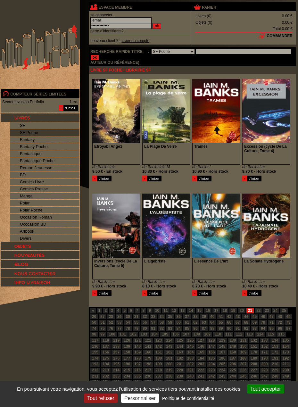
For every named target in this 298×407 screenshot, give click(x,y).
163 (180, 352)
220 (180, 370)
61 (187, 322)
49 (288, 316)
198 (148, 364)
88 (212, 328)
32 (145, 316)
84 (179, 328)
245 (243, 376)
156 (106, 352)
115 (271, 334)
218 (158, 370)
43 (238, 316)
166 (211, 352)
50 (94, 322)
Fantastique (31, 153)
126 (190, 340)
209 (264, 364)
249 (286, 376)
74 (94, 328)
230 (286, 370)
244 (232, 376)
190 (264, 358)
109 (207, 334)
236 (148, 376)
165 (201, 352)
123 (158, 340)
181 (169, 358)
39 (204, 316)
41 (221, 316)
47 (271, 316)
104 (154, 334)
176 (116, 358)
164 (190, 352)
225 (232, 370)
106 (175, 334)
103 (144, 334)
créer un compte (135, 40)
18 (225, 310)
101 (123, 334)
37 (187, 316)
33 (153, 316)
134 (275, 340)
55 (136, 322)
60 (179, 322)
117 (95, 340)
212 (95, 370)
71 (271, 322)
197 (137, 364)
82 (162, 328)
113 (249, 334)
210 (275, 364)
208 (254, 364)
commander (280, 36)
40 (212, 316)
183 (190, 358)
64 (212, 322)
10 (157, 310)
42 (229, 316)
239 (180, 376)
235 (137, 376)
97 (288, 328)
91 (238, 328)
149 (232, 346)
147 (211, 346)
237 (158, 376)
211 (286, 364)
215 (127, 370)
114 (260, 334)
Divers (26, 238)
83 (170, 328)
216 (137, 370)
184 (201, 358)
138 (116, 346)
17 (216, 310)
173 (286, 352)
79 (136, 328)
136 (95, 346)
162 (169, 352)
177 (127, 358)
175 (106, 358)
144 (180, 346)
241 (201, 376)
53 (119, 322)
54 (128, 322)
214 (116, 370)
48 (280, 316)
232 (106, 376)
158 (127, 352)
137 (106, 346)
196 (127, 364)
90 (229, 328)
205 (222, 364)
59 (170, 322)
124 (169, 340)
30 (128, 316)
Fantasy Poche (34, 146)
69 (254, 322)
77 (119, 328)
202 (190, 364)
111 (228, 334)
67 (238, 322)
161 (158, 352)
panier (209, 7)
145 (190, 346)
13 (182, 310)
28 (111, 316)
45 (254, 316)
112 (239, 334)
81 (153, 328)
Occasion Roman (36, 217)
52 (111, 322)
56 (145, 322)
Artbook (27, 231)
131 (243, 340)
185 (211, 358)
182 (180, 358)
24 (275, 310)
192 (286, 358)
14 (191, 310)
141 (148, 346)
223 (211, 370)
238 (169, 376)
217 (148, 370)
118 (106, 340)
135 (286, 340)
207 (243, 364)
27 (102, 316)
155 (95, 352)
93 (254, 328)
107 (186, 334)
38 (195, 316)
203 (201, 364)
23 (267, 310)
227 (254, 370)
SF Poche (29, 132)
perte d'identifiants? (107, 31)
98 (94, 334)
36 (179, 316)
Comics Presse (34, 189)
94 (263, 328)
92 (246, 328)
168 (232, 352)
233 (116, 376)
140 (137, 346)
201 (180, 364)
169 (243, 352)
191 (275, 358)
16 (208, 310)
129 (222, 340)
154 (286, 346)
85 (187, 328)
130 (232, 340)
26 (94, 316)
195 (116, 364)
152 (264, 346)
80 (145, 328)
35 (170, 316)
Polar (24, 203)
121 (137, 340)
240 (190, 376)
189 (254, 358)
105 (165, 334)
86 (195, 328)
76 (111, 328)
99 (102, 334)
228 (264, 370)
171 (264, 352)
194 (106, 364)
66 (229, 322)
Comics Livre (32, 181)
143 (169, 346)
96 (280, 328)
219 (169, 370)
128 (211, 340)
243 (222, 376)
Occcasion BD (33, 224)
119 (116, 340)
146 (201, 346)
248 (275, 376)
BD (23, 174)
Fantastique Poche (37, 160)
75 (102, 328)
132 (254, 340)
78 (128, 328)
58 (162, 322)
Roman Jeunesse (36, 167)
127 (201, 340)
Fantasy (27, 139)
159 (137, 352)
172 (275, 352)
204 (211, 364)
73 (288, 322)
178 (137, 358)
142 (158, 346)
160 (148, 352)
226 (243, 370)
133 (264, 340)
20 (241, 310)
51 (102, 322)
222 (201, 370)
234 (127, 376)
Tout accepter (265, 389)
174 (95, 358)
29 (119, 316)
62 (195, 322)
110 (218, 334)
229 (275, 370)
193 (95, 364)
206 (232, 364)
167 (222, 352)
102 (133, 334)
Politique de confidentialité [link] (188, 398)
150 (243, 346)
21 (250, 310)
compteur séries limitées (38, 94)
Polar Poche (31, 210)
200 (169, 364)
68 (246, 322)
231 (95, 376)
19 (233, 310)
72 (280, 322)
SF (22, 125)
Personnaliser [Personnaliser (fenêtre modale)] (140, 398)
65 (221, 322)
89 (221, 328)
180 (158, 358)
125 (180, 340)
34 (162, 316)
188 (243, 358)
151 (254, 346)
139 (127, 346)
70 (263, 322)
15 (199, 310)
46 (263, 316)
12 (174, 310)
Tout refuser (100, 398)
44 (246, 316)
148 (222, 346)
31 (136, 316)
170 (254, 352)
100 (112, 334)
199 (158, 364)
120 (127, 340)
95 (271, 328)
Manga (26, 196)
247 (264, 376)
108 (197, 334)
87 (204, 328)
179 (148, 358)
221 (190, 370)
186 (222, 358)
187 (232, 358)
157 (116, 352)
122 (148, 340)
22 (258, 310)
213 (106, 370)
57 (153, 322)
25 (284, 310)
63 (204, 322)
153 (275, 346)
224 (222, 370)
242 (211, 376)
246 (254, 376)
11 (165, 310)
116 (281, 334)
